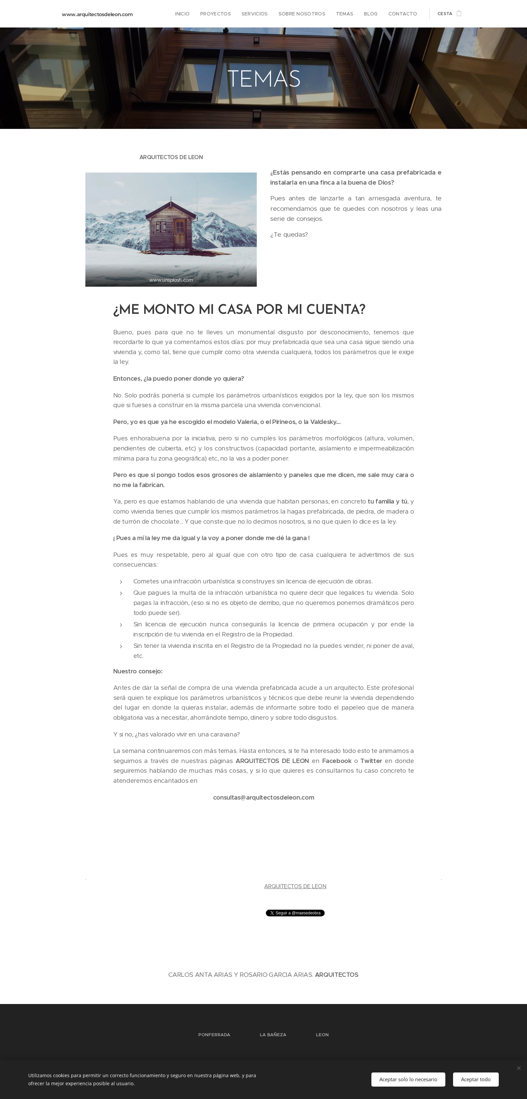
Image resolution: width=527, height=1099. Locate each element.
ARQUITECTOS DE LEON (295, 886)
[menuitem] (196, 13)
